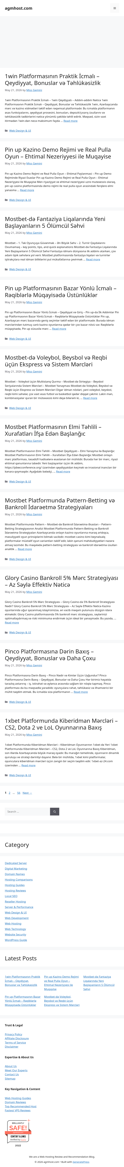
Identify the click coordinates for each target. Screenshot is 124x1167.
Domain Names (15, 874)
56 (19, 793)
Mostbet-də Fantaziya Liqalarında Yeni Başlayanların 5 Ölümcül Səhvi (55, 222)
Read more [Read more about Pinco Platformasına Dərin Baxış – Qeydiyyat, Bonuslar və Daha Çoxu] (81, 692)
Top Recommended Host (20, 1106)
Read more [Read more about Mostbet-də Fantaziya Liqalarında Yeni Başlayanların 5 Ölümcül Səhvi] (93, 259)
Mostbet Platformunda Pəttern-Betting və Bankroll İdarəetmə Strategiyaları (60, 503)
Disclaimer (11, 1046)
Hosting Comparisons (19, 879)
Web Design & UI (20, 130)
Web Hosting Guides (18, 1098)
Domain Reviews (15, 1102)
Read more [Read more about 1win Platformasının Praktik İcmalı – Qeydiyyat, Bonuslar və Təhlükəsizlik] (70, 121)
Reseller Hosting (15, 901)
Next (27, 793)
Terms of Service (15, 1042)
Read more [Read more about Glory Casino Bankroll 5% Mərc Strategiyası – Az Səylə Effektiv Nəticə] (12, 622)
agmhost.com (18, 8)
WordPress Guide (16, 940)
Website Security (15, 934)
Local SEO (11, 896)
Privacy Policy (13, 1034)
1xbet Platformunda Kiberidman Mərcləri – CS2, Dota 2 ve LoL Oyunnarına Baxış (61, 724)
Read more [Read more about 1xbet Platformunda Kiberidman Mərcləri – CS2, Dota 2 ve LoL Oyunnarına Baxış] (28, 765)
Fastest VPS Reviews (18, 1110)
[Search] (54, 811)
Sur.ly (23, 1139)
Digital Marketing (16, 868)
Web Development (17, 918)
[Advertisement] (62, 40)
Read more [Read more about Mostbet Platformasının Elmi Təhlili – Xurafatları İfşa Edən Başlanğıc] (63, 471)
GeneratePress (81, 1161)
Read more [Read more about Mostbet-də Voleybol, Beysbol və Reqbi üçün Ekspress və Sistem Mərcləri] (90, 398)
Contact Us (12, 1074)
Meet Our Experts (16, 1070)
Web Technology (15, 929)
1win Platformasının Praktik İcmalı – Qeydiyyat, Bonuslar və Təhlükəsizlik (53, 79)
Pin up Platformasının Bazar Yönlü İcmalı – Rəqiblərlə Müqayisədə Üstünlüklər (60, 291)
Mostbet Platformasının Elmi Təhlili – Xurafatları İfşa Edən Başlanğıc (53, 430)
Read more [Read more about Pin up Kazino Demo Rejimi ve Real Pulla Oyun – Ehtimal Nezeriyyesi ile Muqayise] (27, 190)
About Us (11, 1066)
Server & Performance (19, 907)
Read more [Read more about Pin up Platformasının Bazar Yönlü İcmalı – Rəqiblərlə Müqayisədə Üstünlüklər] (59, 329)
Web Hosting (13, 923)
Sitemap (10, 1078)
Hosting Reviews (15, 890)
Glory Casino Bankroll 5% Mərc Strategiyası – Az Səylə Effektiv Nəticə (61, 581)
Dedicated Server (16, 863)
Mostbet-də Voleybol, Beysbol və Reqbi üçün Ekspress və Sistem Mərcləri (56, 361)
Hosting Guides (15, 885)
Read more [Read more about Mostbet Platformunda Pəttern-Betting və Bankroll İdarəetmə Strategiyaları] (25, 549)
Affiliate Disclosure (17, 1038)
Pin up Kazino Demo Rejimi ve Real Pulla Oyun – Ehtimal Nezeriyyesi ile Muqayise (58, 153)
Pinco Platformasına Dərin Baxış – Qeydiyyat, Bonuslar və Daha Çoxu (50, 654)
